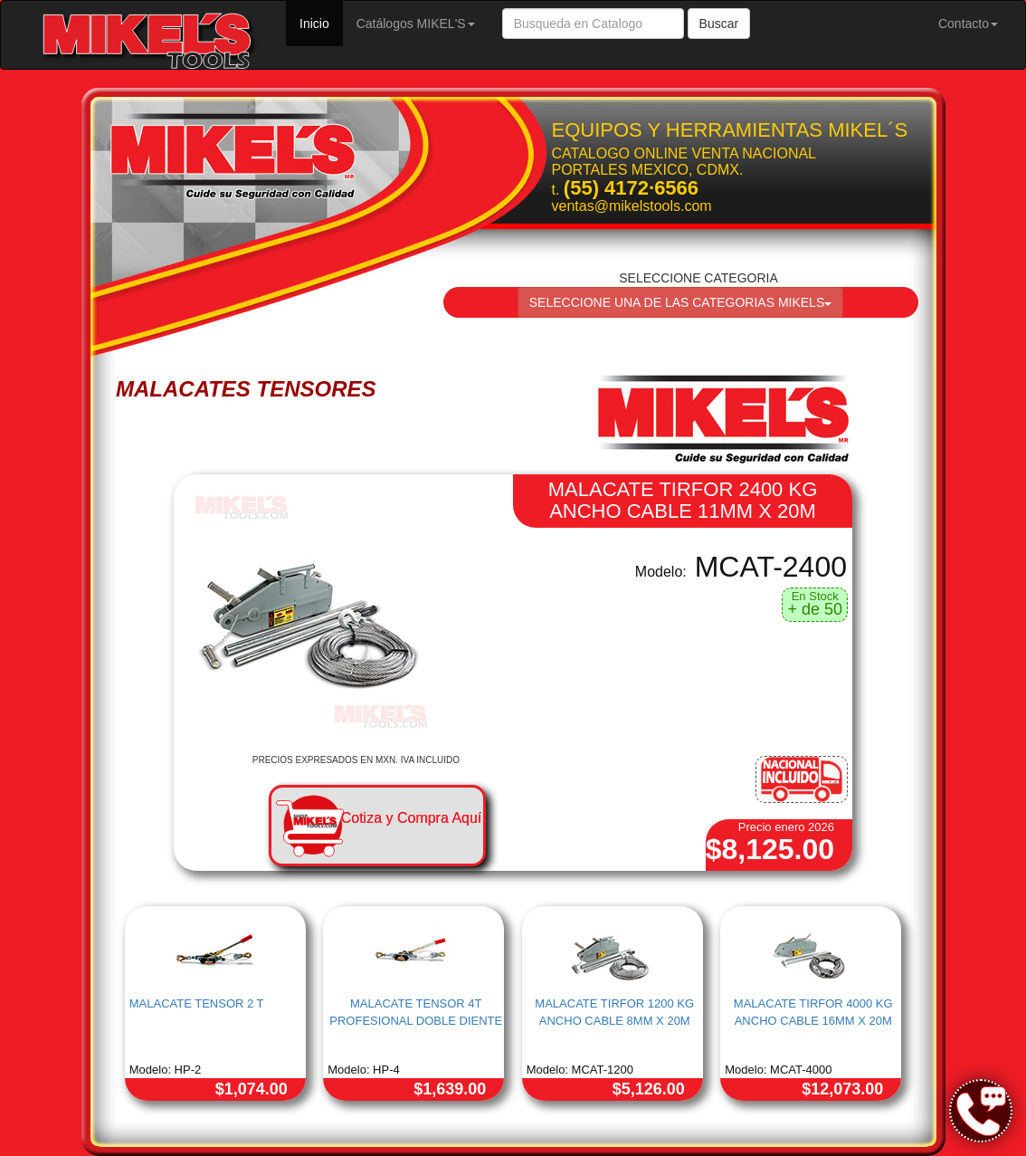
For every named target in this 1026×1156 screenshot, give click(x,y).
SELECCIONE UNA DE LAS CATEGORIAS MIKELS (680, 302)
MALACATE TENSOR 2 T (196, 1003)
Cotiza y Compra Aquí (411, 818)
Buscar (719, 23)
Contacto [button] (968, 23)
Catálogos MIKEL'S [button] (415, 23)
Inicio (321, 22)
